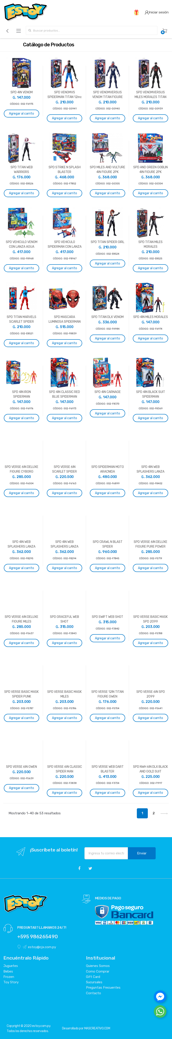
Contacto (93, 993)
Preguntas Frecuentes (103, 988)
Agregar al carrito (21, 113)
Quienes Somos (98, 966)
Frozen (8, 977)
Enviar (141, 853)
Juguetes (10, 966)
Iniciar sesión (157, 12)
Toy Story (11, 982)
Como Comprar (97, 971)
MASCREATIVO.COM (97, 1028)
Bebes (8, 971)
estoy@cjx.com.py (39, 947)
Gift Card (93, 977)
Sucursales (94, 982)
